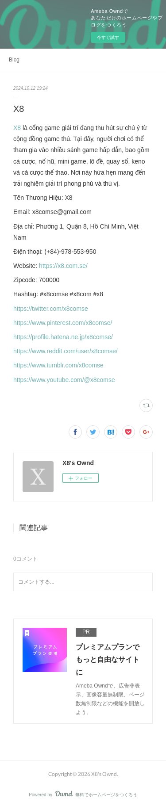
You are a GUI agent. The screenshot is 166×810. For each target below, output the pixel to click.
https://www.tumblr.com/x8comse (58, 365)
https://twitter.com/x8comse (50, 308)
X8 (18, 127)
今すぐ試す (108, 37)
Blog (14, 60)
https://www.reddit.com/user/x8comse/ (65, 351)
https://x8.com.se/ (63, 265)
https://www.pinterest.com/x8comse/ (62, 322)
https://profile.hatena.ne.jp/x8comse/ (63, 336)
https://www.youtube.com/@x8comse (64, 379)
